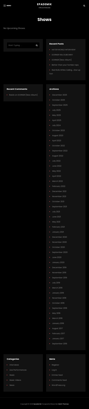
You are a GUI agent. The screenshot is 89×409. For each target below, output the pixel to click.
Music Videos (15, 380)
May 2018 (56, 313)
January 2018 (58, 323)
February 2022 (58, 186)
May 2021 (56, 221)
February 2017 (58, 333)
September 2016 (59, 343)
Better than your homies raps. (65, 65)
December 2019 (59, 267)
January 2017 (58, 338)
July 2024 (56, 125)
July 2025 (56, 110)
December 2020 (59, 237)
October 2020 (58, 247)
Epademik (44, 4)
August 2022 (57, 155)
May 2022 (56, 171)
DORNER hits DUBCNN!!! (62, 54)
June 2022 (56, 166)
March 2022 (57, 181)
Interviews (14, 365)
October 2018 (58, 303)
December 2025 (59, 95)
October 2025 (58, 100)
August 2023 (57, 135)
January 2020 (58, 262)
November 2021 (59, 196)
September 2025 (60, 105)
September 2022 (59, 150)
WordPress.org (58, 385)
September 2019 (59, 277)
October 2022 (58, 145)
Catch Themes (63, 404)
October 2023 (58, 130)
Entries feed (57, 375)
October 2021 (58, 201)
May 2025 (56, 115)
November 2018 (59, 298)
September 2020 (60, 252)
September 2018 (59, 308)
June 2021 (56, 216)
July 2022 (56, 161)
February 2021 (58, 227)
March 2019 (57, 287)
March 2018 (57, 318)
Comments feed (59, 380)
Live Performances (18, 370)
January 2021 (58, 232)
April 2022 (56, 176)
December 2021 (59, 191)
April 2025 (56, 120)
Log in (54, 370)
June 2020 (56, 257)
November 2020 (59, 242)
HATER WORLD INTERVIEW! (64, 49)
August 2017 (57, 328)
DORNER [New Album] (62, 59)
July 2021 (56, 211)
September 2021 (59, 206)
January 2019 (58, 293)
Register (55, 365)
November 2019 (59, 272)
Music (12, 375)
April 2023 (56, 140)
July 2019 (56, 282)
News (12, 385)
